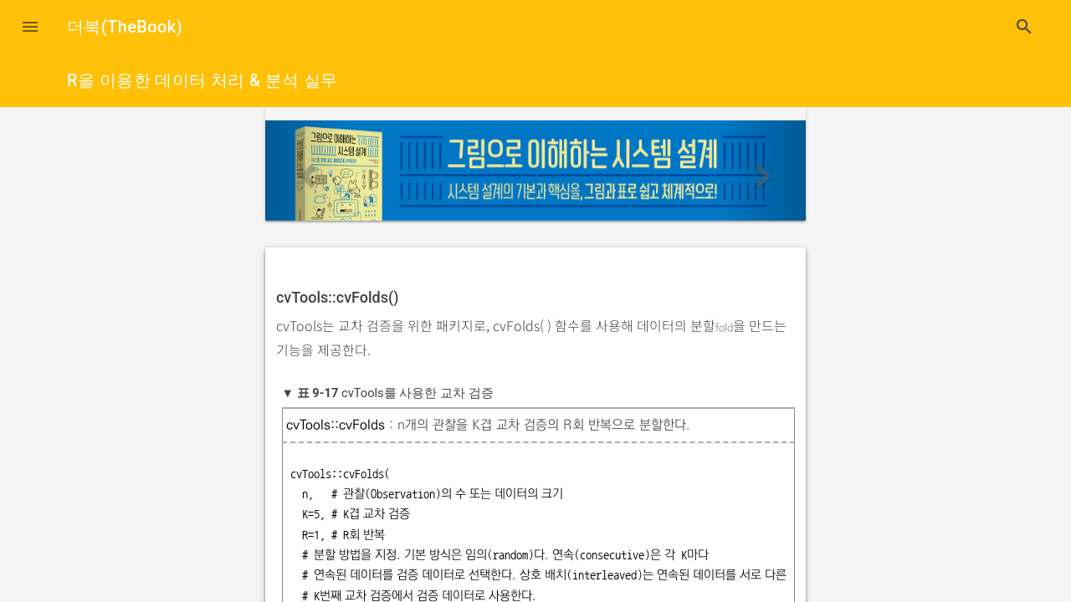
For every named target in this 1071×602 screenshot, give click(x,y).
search (1024, 27)
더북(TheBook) (124, 27)
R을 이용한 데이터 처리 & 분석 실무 (202, 80)
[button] (30, 27)
